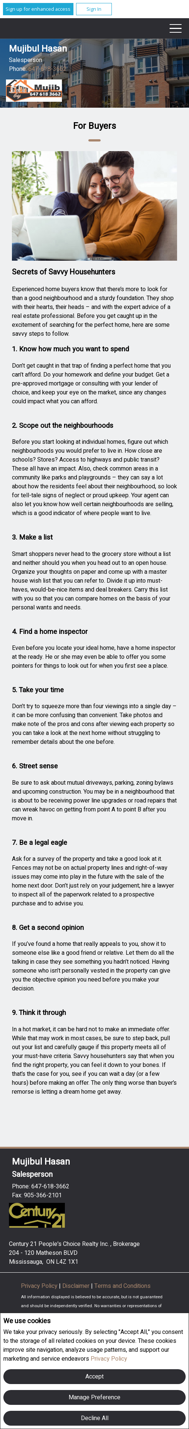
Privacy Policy (109, 1358)
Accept (94, 1376)
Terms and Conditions (122, 1286)
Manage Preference (94, 1397)
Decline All (94, 1418)
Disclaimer (76, 1286)
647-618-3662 (47, 69)
